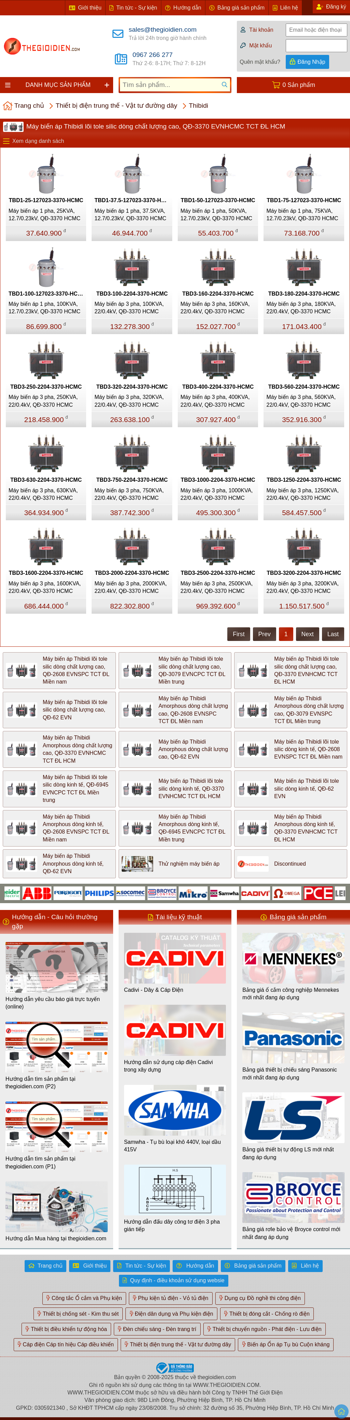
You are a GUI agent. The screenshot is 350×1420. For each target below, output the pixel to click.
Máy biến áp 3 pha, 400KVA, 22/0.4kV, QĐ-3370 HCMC (215, 400)
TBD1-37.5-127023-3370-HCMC (133, 200)
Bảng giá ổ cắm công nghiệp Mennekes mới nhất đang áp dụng (290, 993)
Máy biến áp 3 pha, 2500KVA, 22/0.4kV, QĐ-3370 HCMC (216, 587)
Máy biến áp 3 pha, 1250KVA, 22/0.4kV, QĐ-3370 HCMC (302, 494)
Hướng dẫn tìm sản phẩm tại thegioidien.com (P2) (40, 1082)
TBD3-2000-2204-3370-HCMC (132, 573)
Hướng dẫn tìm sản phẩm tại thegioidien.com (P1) (40, 1162)
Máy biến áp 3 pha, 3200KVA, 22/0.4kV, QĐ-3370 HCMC (302, 587)
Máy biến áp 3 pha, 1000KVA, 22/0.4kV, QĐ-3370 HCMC (216, 494)
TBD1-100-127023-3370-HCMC (47, 294)
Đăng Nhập (311, 62)
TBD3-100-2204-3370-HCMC (132, 294)
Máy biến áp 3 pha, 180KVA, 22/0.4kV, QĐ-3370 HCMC (301, 307)
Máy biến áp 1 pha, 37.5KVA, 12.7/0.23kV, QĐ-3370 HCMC (130, 214)
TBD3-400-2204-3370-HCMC (218, 387)
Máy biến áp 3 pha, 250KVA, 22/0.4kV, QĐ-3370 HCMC (43, 400)
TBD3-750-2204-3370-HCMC (132, 480)
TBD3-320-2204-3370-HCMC (132, 387)
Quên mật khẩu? (260, 62)
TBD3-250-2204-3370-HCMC (46, 387)
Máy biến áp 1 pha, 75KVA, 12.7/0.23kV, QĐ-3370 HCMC (302, 214)
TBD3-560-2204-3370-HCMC (304, 387)
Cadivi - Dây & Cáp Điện (154, 990)
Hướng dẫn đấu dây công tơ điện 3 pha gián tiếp (172, 1225)
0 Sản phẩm (299, 84)
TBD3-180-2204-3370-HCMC (304, 294)
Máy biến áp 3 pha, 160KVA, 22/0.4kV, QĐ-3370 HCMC (215, 307)
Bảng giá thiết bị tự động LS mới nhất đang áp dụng (288, 1153)
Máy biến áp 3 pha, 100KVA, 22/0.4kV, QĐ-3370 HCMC (129, 307)
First (238, 634)
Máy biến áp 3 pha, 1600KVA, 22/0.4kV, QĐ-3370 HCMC (45, 587)
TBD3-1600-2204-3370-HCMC (46, 573)
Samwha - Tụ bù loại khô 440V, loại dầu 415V (172, 1145)
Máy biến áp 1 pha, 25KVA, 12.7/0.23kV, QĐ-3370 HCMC (44, 214)
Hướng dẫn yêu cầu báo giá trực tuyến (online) (52, 1003)
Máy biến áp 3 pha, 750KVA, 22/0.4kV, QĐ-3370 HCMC (129, 494)
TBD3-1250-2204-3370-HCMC (304, 480)
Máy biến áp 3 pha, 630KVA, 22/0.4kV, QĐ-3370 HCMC (43, 494)
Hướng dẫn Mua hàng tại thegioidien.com (55, 1238)
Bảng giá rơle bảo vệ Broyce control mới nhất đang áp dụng (291, 1233)
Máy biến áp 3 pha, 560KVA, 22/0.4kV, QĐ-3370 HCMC (301, 400)
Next (307, 634)
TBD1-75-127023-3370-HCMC (304, 200)
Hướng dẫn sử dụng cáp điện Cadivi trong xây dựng (168, 1066)
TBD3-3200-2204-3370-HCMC (304, 573)
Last (333, 634)
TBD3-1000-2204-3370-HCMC (218, 480)
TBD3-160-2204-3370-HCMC (218, 294)
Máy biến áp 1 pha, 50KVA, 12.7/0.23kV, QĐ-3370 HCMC (216, 214)
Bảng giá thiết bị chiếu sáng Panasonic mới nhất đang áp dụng (289, 1073)
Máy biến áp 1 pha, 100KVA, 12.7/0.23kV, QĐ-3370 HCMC (44, 307)
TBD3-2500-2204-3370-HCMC (218, 573)
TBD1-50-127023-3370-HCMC (218, 200)
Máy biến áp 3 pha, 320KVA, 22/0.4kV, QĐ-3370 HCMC (129, 400)
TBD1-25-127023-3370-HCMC (46, 200)
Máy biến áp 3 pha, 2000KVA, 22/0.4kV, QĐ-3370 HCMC (130, 587)
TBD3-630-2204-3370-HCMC (46, 480)
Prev (264, 634)
